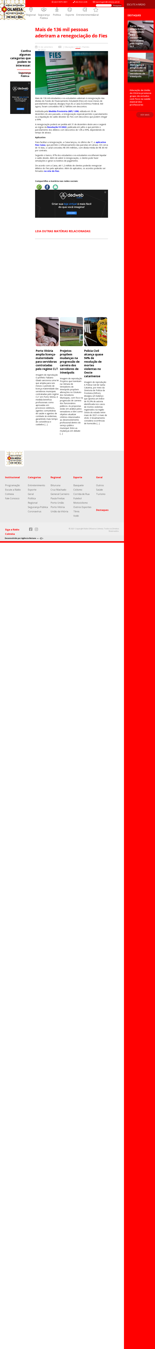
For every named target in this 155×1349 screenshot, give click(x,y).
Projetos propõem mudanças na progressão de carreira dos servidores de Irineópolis (70, 361)
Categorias (34, 477)
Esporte (70, 14)
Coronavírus (34, 511)
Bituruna (55, 485)
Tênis (76, 511)
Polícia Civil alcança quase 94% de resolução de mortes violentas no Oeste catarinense (93, 363)
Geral (96, 14)
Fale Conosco (12, 498)
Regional (31, 14)
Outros (100, 485)
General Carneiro (60, 494)
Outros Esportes (82, 507)
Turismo (100, 494)
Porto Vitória (58, 507)
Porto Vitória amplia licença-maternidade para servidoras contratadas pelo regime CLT (47, 360)
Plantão (85, 47)
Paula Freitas (58, 498)
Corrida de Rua (81, 494)
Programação (12, 485)
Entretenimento (85, 14)
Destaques (102, 510)
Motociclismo (80, 502)
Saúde (99, 489)
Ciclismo (77, 489)
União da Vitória (59, 511)
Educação (69, 47)
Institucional (12, 477)
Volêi (76, 515)
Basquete (78, 485)
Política (57, 14)
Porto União (57, 502)
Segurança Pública (44, 16)
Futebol (77, 498)
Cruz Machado (58, 489)
